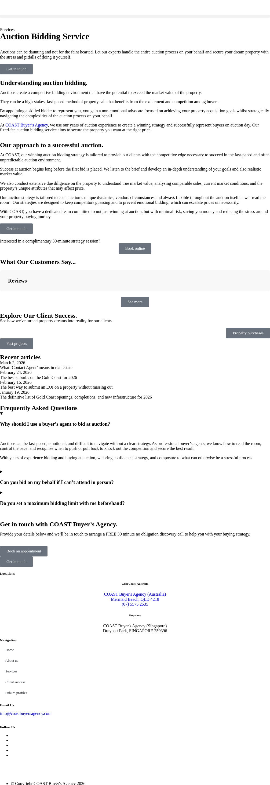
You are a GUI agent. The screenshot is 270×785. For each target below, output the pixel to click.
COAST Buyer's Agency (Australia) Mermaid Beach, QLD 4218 (135, 569)
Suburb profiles (16, 666)
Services (11, 644)
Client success (15, 655)
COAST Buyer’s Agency (26, 125)
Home (9, 623)
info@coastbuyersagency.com (26, 686)
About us (11, 634)
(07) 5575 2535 (135, 577)
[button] (135, 16)
